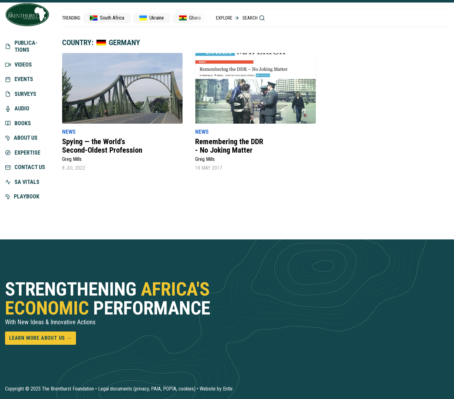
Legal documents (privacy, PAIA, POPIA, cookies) (146, 389)
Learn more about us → (40, 338)
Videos (18, 64)
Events (19, 79)
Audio (17, 108)
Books (18, 123)
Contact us (25, 167)
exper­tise (22, 152)
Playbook (22, 196)
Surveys (20, 94)
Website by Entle (216, 389)
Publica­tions (21, 46)
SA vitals (22, 182)
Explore (228, 18)
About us (21, 137)
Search (253, 18)
